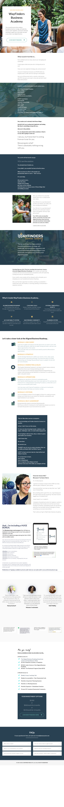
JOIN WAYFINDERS (16, 40)
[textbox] (32, 127)
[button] (29, 743)
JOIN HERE (25, 259)
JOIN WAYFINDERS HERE (32, 714)
